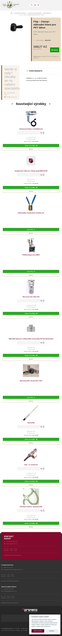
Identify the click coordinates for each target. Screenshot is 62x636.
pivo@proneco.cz (10, 97)
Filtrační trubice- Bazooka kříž (31, 506)
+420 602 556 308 (9, 93)
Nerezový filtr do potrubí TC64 (31, 381)
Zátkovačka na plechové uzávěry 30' (31, 213)
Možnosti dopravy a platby (12, 630)
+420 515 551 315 (7, 567)
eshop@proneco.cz (11, 543)
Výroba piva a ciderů (20, 13)
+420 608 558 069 (10, 541)
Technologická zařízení (34, 13)
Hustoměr (31, 423)
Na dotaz (54, 50)
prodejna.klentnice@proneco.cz (11, 569)
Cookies (25, 630)
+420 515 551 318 (7, 589)
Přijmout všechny (38, 630)
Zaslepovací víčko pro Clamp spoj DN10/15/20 (31, 171)
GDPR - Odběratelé (22, 628)
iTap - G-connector (31, 465)
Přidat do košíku (31, 145)
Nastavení (51, 630)
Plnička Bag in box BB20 (31, 255)
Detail (31, 149)
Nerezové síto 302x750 (31, 297)
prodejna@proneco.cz (9, 591)
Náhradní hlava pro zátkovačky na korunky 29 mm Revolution (31, 339)
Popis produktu (35, 71)
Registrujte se (37, 56)
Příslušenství (47, 13)
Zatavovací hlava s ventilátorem (31, 129)
